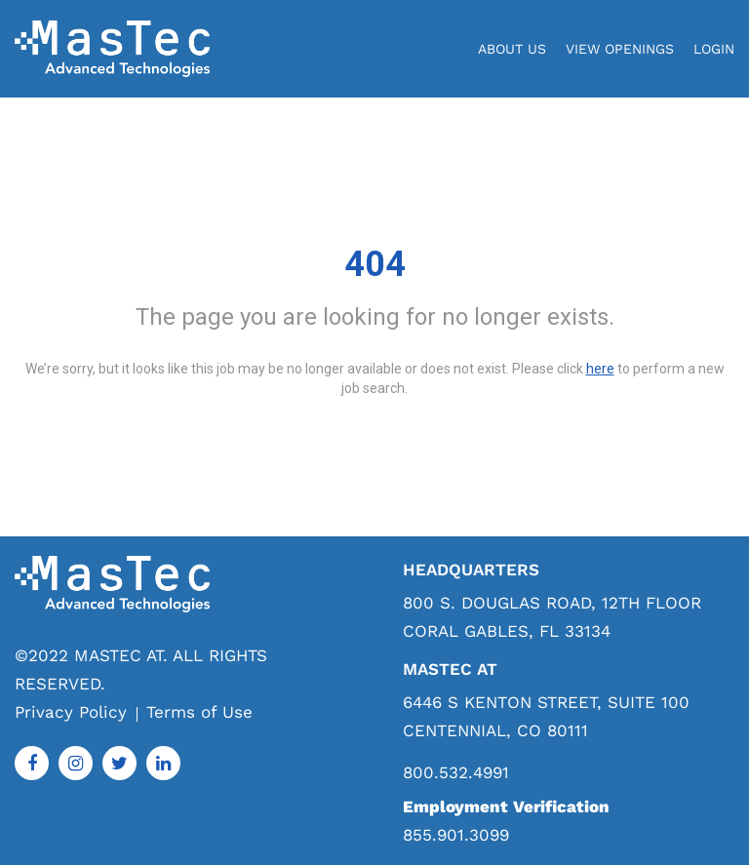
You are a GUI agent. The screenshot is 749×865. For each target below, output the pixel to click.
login (713, 49)
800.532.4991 (456, 773)
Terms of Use (199, 712)
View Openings (620, 49)
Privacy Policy (71, 712)
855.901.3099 (456, 835)
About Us (512, 49)
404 (375, 264)
